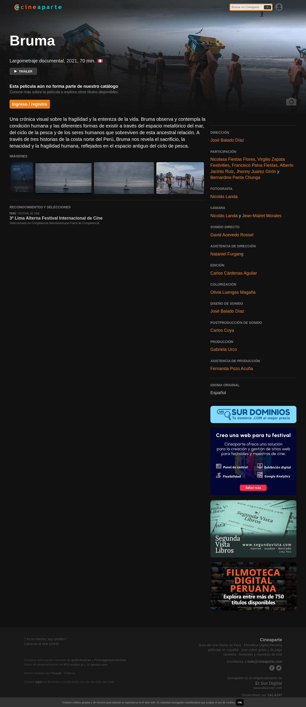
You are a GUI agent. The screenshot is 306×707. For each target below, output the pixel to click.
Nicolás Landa (224, 196)
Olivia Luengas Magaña (233, 292)
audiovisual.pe (81, 660)
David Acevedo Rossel (231, 234)
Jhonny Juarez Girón (256, 171)
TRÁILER (23, 71)
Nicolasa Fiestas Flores (232, 159)
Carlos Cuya (222, 330)
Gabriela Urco (223, 349)
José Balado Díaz (227, 140)
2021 (71, 60)
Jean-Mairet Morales (261, 215)
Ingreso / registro (29, 104)
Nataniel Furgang (226, 254)
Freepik (56, 673)
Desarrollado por (262, 695)
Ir (267, 7)
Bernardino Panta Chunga (235, 177)
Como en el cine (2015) (41, 644)
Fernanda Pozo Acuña (231, 368)
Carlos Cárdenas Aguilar (233, 273)
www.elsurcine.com (267, 688)
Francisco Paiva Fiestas (255, 165)
